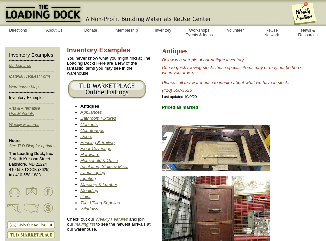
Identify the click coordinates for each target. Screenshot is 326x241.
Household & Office (99, 160)
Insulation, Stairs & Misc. (104, 166)
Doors (86, 136)
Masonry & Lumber (98, 184)
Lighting (88, 178)
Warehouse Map (24, 87)
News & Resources (307, 32)
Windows (89, 208)
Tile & (86, 202)
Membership (127, 30)
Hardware (89, 154)
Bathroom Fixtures (98, 118)
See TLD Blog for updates (32, 146)
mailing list (84, 224)
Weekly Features (24, 124)
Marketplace (20, 65)
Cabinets (89, 124)
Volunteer (235, 30)
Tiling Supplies (106, 202)
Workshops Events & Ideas (199, 32)
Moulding (89, 190)
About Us (54, 30)
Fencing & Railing (97, 142)
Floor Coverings (95, 148)
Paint (85, 196)
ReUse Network (271, 32)
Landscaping (92, 172)
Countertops (92, 130)
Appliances (91, 112)
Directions (18, 30)
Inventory (163, 30)
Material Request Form (29, 76)
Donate (90, 30)
